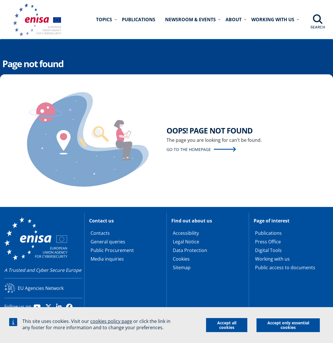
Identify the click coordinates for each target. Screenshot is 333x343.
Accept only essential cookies (288, 326)
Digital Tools (268, 250)
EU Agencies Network (41, 288)
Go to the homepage (189, 149)
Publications (138, 19)
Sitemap (182, 267)
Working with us (272, 259)
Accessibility (186, 233)
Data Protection (190, 250)
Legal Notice (186, 242)
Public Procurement (112, 250)
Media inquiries (107, 259)
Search (317, 27)
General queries (108, 242)
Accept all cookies (226, 326)
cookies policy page (111, 322)
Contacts (100, 233)
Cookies (181, 259)
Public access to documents (285, 267)
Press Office (268, 242)
